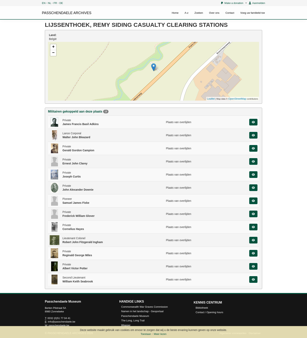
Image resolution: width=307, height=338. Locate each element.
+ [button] (53, 47)
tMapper (126, 325)
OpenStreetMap (237, 98)
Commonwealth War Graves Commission (144, 306)
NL (49, 3)
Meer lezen (160, 334)
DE (61, 3)
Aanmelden (257, 3)
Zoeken (198, 12)
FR (55, 3)
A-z (187, 12)
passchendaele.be (59, 325)
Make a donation (232, 3)
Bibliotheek (202, 307)
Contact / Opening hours (209, 312)
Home (175, 12)
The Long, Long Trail (132, 320)
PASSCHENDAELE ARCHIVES (66, 13)
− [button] (53, 53)
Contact (229, 12)
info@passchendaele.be (61, 321)
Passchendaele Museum (135, 316)
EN (43, 3)
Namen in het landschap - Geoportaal (142, 311)
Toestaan (146, 334)
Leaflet (211, 98)
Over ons (214, 12)
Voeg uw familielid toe (252, 12)
